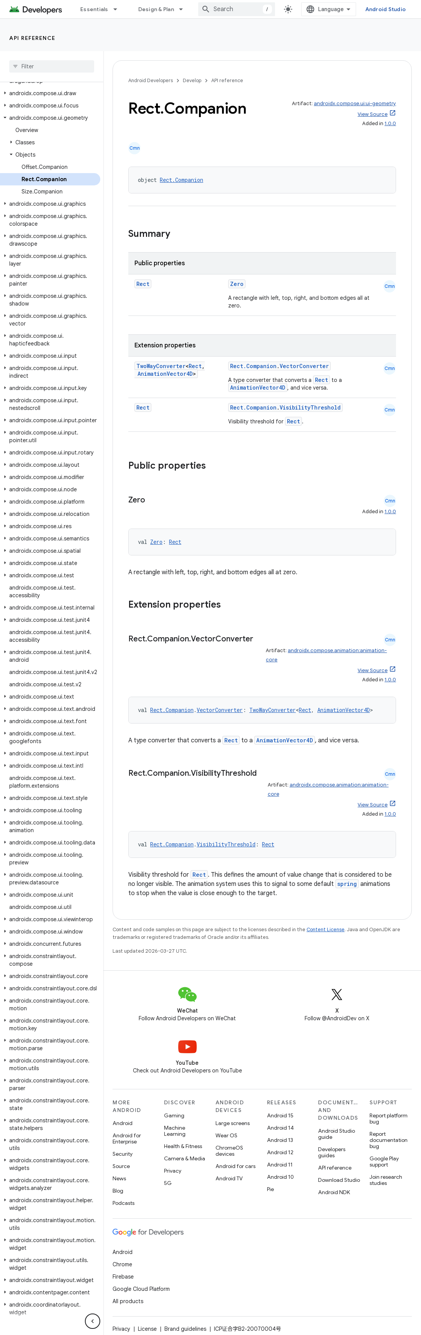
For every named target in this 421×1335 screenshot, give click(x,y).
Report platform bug (389, 1118)
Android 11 (280, 1164)
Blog (118, 1190)
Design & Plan (156, 9)
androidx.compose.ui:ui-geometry (355, 103)
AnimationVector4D (165, 373)
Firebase (123, 1276)
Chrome (122, 1264)
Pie (270, 1189)
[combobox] (236, 9)
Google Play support (384, 1161)
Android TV (229, 1178)
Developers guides (331, 1152)
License (147, 1329)
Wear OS (226, 1135)
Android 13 (280, 1140)
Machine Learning (175, 1130)
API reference (32, 38)
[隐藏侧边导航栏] (92, 1321)
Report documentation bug (389, 1140)
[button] (50, 93)
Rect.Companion (181, 179)
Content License (326, 929)
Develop (192, 80)
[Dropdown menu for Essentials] (118, 9)
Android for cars (235, 1166)
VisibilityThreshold (310, 407)
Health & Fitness (183, 1146)
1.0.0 (390, 123)
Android (123, 1123)
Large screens (232, 1123)
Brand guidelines (185, 1329)
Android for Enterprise (127, 1138)
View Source (373, 114)
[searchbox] (51, 66)
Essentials (94, 9)
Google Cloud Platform (141, 1288)
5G (168, 1183)
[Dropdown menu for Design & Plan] (184, 9)
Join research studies (386, 1179)
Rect (142, 283)
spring (347, 883)
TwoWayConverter (161, 366)
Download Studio (339, 1179)
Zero (237, 283)
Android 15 (280, 1115)
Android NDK (334, 1192)
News (119, 1178)
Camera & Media (184, 1158)
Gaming (174, 1115)
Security (123, 1153)
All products (128, 1301)
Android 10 (280, 1176)
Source (121, 1166)
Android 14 (280, 1127)
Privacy (172, 1170)
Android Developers (150, 80)
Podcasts (123, 1203)
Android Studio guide (336, 1133)
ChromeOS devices (229, 1150)
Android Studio (385, 9)
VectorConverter (304, 366)
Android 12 (280, 1152)
